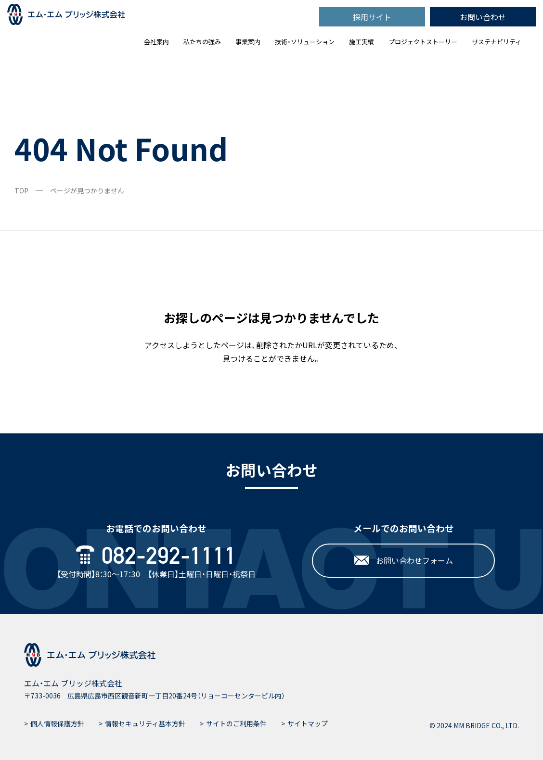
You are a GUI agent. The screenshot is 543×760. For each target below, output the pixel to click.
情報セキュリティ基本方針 (145, 723)
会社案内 (156, 41)
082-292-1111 (156, 555)
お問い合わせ (483, 17)
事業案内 (247, 41)
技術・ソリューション (305, 41)
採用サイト (372, 17)
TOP (21, 190)
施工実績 (361, 41)
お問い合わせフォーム (403, 560)
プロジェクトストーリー (422, 41)
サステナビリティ (496, 41)
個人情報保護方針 (57, 723)
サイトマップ (307, 723)
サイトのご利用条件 (236, 723)
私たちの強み (202, 41)
